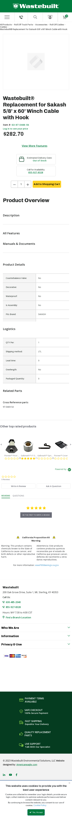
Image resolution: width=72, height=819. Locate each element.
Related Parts (12, 391)
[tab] (18, 486)
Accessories (41, 25)
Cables (3, 27)
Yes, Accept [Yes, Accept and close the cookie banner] (36, 812)
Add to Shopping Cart (47, 184)
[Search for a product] (35, 17)
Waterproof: (11, 296)
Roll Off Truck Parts (23, 25)
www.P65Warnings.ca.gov (47, 565)
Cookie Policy (39, 805)
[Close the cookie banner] (69, 783)
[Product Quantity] (21, 184)
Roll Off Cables (57, 25)
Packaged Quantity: (15, 378)
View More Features (34, 146)
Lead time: (11, 360)
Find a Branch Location (18, 617)
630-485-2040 (13, 602)
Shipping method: (14, 351)
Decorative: (11, 287)
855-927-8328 (35, 172)
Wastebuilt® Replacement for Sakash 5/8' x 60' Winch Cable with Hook (33, 29)
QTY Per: (10, 342)
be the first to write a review (36, 515)
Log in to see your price (15, 128)
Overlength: (11, 369)
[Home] (36, 6)
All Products (6, 25)
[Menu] (7, 17)
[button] (1, 444)
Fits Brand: (11, 314)
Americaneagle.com (26, 764)
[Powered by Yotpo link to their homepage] (63, 470)
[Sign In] (50, 17)
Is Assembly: (11, 305)
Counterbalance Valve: (16, 278)
